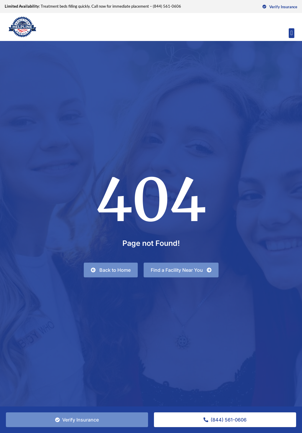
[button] (291, 33)
